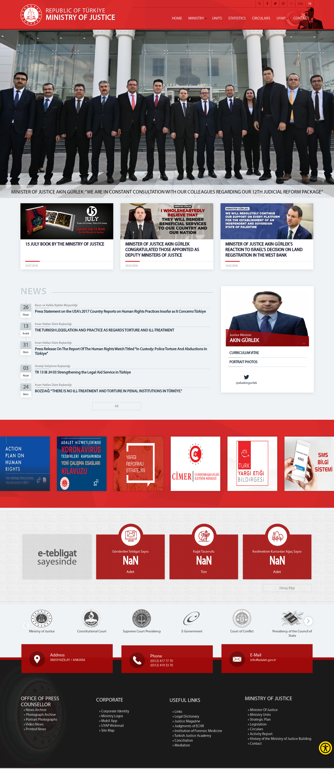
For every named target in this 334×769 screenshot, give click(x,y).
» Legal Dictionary (185, 761)
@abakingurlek (246, 379)
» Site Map (106, 764)
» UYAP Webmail (111, 759)
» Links (177, 756)
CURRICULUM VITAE (244, 353)
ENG (300, 4)
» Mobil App (108, 754)
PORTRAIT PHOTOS (243, 362)
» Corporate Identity (114, 745)
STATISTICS (237, 18)
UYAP (281, 18)
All (116, 406)
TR (309, 4)
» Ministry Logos (111, 750)
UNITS (217, 18)
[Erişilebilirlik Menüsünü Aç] (325, 748)
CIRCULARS (261, 18)
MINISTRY (196, 18)
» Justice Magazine (186, 765)
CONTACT (301, 18)
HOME (177, 18)
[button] (308, 622)
